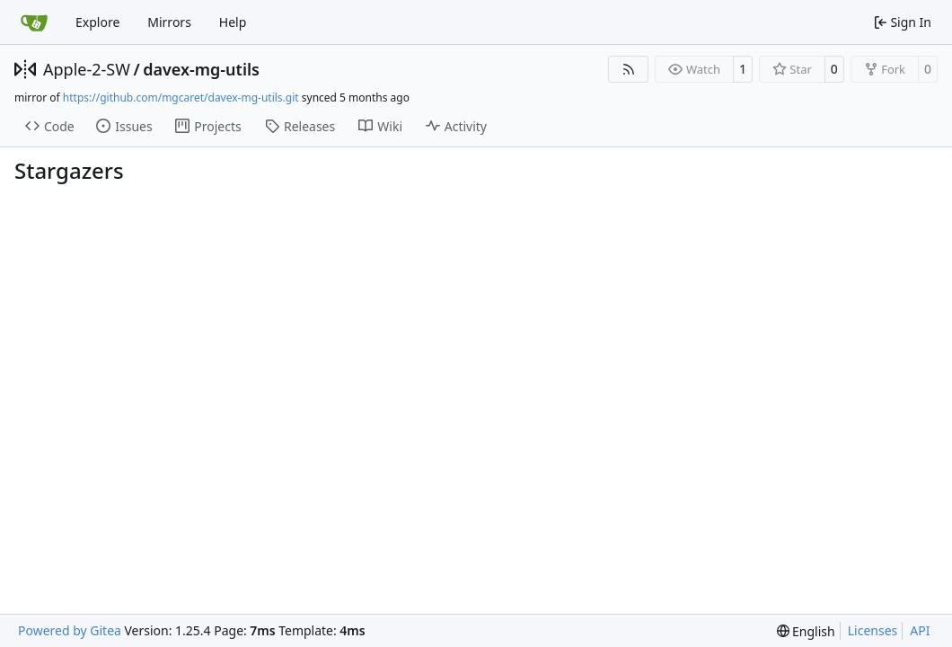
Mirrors (169, 22)
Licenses (873, 630)
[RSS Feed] (628, 69)
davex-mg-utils (201, 69)
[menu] (806, 631)
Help (233, 22)
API (920, 630)
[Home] (34, 22)
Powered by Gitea (69, 630)
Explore (97, 22)
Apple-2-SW (86, 69)
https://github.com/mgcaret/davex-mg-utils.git (181, 97)
